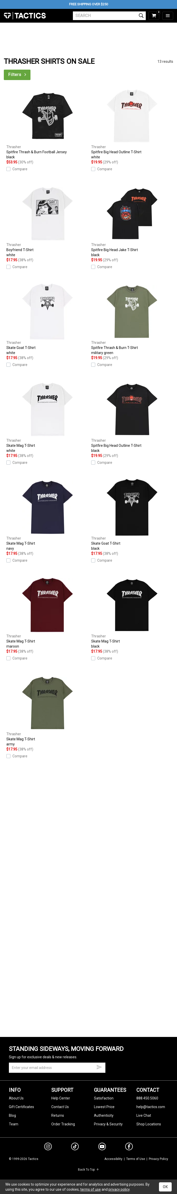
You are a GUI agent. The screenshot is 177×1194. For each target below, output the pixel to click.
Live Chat (143, 1115)
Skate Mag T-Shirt (47, 417)
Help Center (60, 1098)
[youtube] (102, 1147)
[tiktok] (75, 1147)
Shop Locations (148, 1124)
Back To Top (88, 1169)
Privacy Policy (158, 1159)
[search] (109, 15)
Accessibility (113, 1159)
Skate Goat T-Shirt (47, 319)
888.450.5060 (147, 1098)
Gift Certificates (21, 1107)
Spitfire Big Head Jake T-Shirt (132, 221)
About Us (16, 1098)
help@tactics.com (150, 1107)
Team (13, 1124)
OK (165, 1187)
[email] (57, 1068)
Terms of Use (135, 1159)
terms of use (90, 1189)
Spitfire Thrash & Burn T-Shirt (132, 319)
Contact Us (60, 1107)
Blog (12, 1115)
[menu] (167, 16)
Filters (17, 74)
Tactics (25, 16)
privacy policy (119, 1189)
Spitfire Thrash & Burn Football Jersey (47, 124)
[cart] (153, 16)
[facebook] (129, 1147)
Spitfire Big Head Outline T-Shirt (132, 124)
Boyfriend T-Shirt (47, 221)
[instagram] (48, 1147)
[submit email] (99, 1066)
